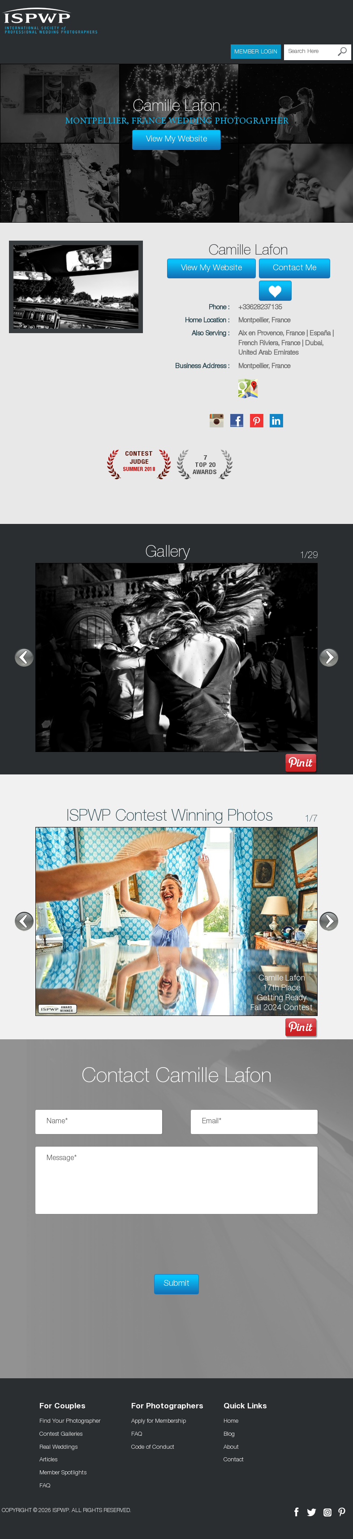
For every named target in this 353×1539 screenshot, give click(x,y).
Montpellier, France (264, 320)
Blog (229, 1432)
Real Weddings (58, 1445)
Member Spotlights (62, 1471)
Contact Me (294, 268)
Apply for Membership (158, 1419)
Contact (234, 1458)
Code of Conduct (152, 1445)
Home (231, 1419)
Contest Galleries (60, 1432)
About (231, 1445)
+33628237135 (260, 306)
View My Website (176, 139)
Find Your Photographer (69, 1419)
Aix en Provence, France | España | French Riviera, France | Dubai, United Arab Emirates (286, 343)
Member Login (255, 51)
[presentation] (103, 1243)
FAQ (44, 1484)
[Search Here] (317, 52)
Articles (48, 1458)
